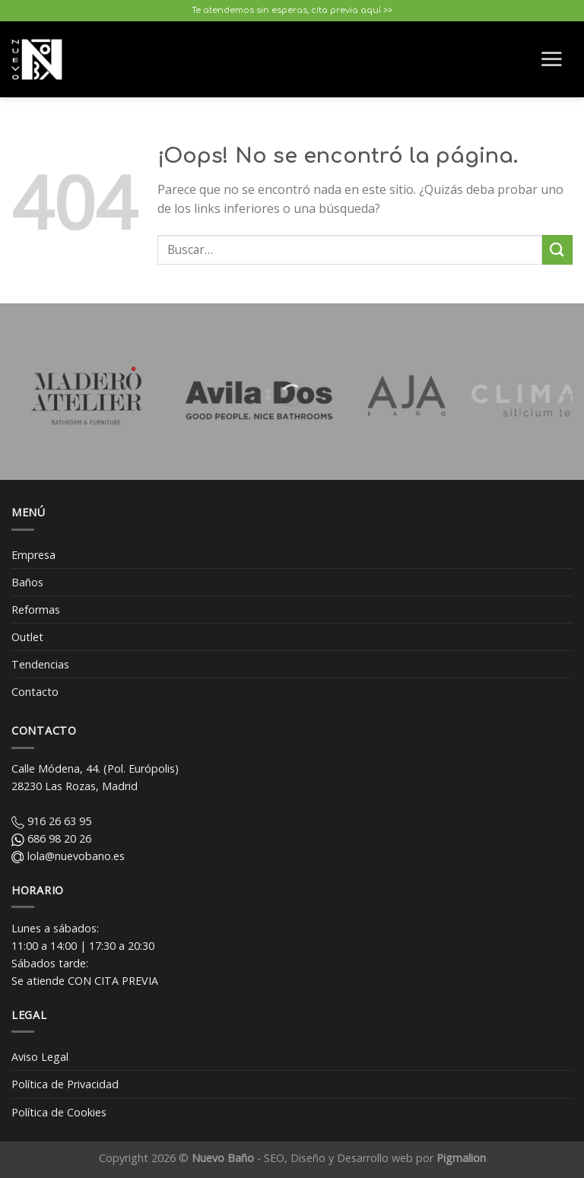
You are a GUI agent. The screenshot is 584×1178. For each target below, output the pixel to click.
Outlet (27, 637)
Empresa (33, 555)
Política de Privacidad (65, 1084)
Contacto (35, 691)
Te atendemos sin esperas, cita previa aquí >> (292, 10)
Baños (27, 582)
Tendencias (40, 664)
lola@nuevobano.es (68, 856)
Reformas (35, 609)
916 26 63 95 (51, 821)
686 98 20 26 (51, 838)
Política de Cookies (58, 1112)
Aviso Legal (39, 1056)
